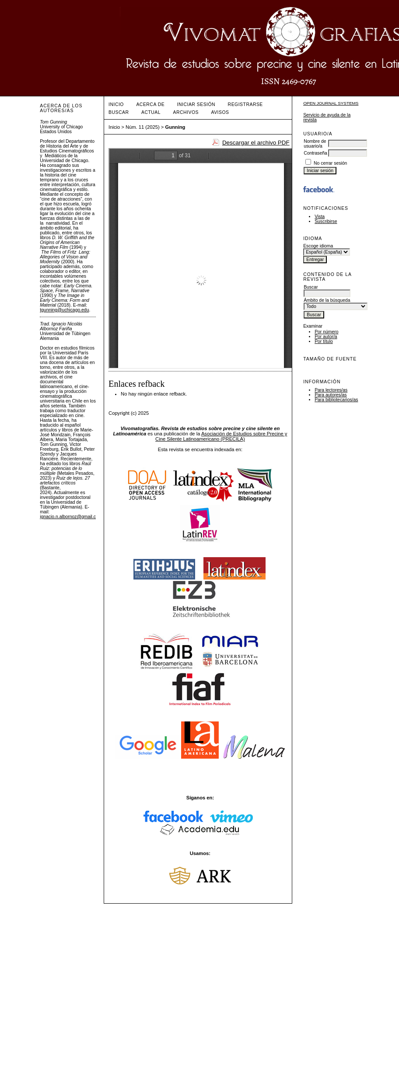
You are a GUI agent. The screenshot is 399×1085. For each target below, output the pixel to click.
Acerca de (150, 104)
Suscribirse (326, 221)
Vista (320, 216)
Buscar (118, 112)
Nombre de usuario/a (315, 143)
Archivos (186, 112)
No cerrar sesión (330, 163)
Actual (151, 112)
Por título (324, 341)
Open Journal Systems (330, 103)
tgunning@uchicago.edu (64, 309)
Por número (326, 331)
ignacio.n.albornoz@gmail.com (71, 516)
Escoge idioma (318, 246)
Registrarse (245, 104)
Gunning (175, 127)
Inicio (116, 104)
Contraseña (315, 153)
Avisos (220, 112)
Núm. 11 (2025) (143, 127)
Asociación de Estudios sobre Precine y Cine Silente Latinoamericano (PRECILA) (221, 436)
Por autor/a (326, 336)
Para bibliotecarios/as (336, 399)
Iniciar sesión (196, 104)
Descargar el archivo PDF (256, 142)
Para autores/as (330, 394)
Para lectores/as (331, 390)
